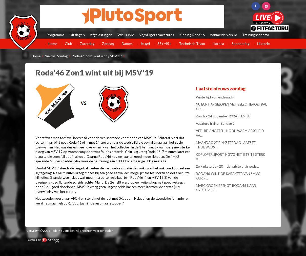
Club (68, 43)
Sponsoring (241, 43)
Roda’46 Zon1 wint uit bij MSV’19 (97, 56)
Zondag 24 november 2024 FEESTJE (223, 116)
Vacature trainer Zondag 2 (215, 123)
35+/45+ (164, 43)
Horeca (218, 43)
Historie (263, 43)
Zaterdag (87, 43)
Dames (127, 43)
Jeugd (145, 43)
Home (52, 43)
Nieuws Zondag (56, 56)
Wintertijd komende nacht (215, 97)
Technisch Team (192, 43)
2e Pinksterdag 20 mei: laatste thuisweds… (227, 166)
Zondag (108, 43)
